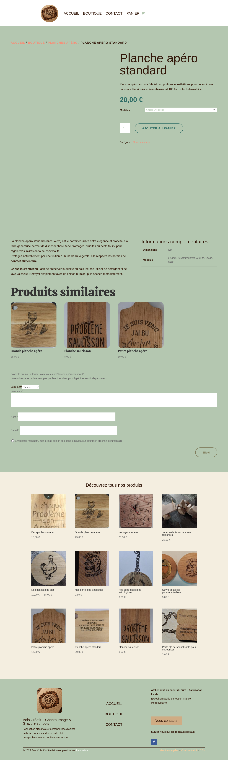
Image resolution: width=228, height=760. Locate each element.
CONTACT (113, 724)
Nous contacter (167, 721)
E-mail (15, 430)
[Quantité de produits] (125, 128)
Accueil (71, 13)
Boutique (92, 13)
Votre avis (17, 391)
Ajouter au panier (159, 128)
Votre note (16, 387)
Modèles (125, 110)
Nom (14, 417)
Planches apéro (63, 42)
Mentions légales (169, 750)
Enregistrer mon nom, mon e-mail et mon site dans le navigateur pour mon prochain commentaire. (69, 440)
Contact (114, 13)
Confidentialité (189, 750)
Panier (132, 13)
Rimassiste (82, 750)
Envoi (206, 452)
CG (202, 750)
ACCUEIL (114, 704)
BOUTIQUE (114, 714)
